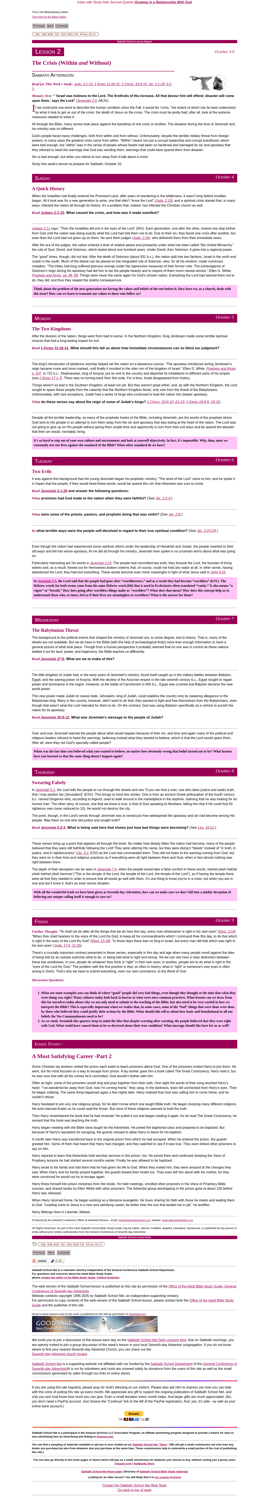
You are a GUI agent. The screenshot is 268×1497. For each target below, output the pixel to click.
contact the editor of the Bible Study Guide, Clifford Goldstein (80, 1277)
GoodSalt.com (137, 1314)
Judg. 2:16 (141, 238)
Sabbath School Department (172, 1364)
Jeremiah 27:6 (52, 659)
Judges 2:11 (41, 228)
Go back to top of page (135, 1490)
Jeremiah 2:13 (100, 563)
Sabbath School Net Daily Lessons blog (156, 1340)
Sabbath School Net (47, 1364)
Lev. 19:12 (206, 828)
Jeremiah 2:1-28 (54, 491)
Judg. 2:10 (163, 200)
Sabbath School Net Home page (101, 1471)
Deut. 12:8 (226, 931)
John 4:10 (218, 572)
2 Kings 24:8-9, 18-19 (203, 402)
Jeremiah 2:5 (47, 581)
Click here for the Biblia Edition (49, 17)
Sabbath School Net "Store (150, 1444)
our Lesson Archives (168, 1477)
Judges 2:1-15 (52, 213)
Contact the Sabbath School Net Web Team (134, 1485)
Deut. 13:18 (100, 941)
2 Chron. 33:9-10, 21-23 (165, 402)
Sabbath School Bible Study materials (164, 1471)
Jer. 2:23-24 (206, 531)
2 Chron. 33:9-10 (134, 84)
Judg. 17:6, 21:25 (67, 945)
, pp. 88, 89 (55, 275)
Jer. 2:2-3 (163, 498)
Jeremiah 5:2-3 (53, 828)
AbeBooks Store (144, 1463)
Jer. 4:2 (83, 853)
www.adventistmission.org (177, 1220)
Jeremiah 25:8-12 (55, 717)
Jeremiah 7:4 (107, 869)
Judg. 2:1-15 (83, 84)
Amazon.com (105, 1436)
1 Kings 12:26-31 (106, 84)
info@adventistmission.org (135, 1220)
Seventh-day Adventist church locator (59, 1354)
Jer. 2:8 (174, 514)
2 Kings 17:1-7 (50, 378)
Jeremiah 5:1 (45, 790)
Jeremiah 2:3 (87, 100)
